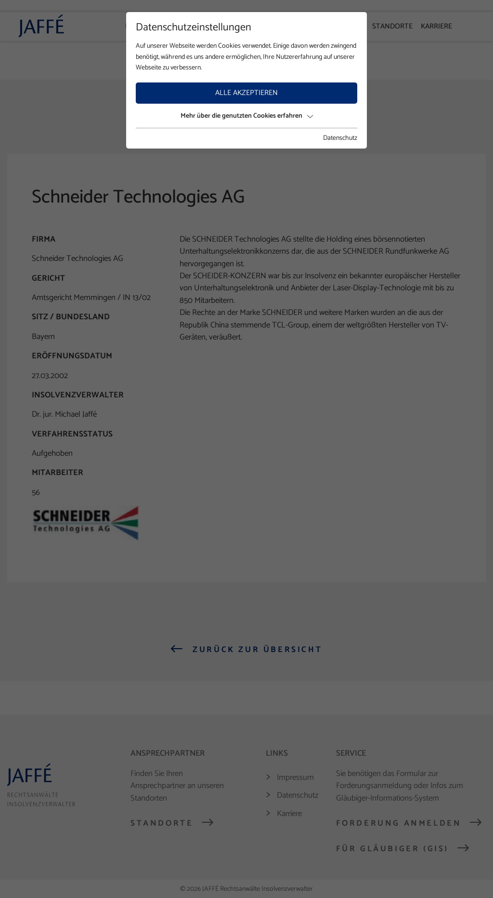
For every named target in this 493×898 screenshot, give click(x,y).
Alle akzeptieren (246, 93)
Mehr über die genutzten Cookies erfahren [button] (247, 116)
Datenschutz (340, 138)
